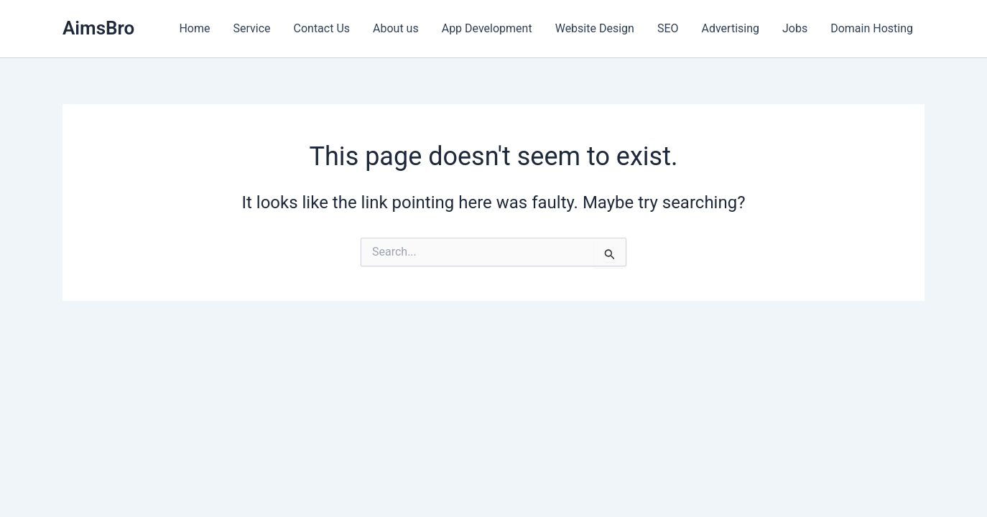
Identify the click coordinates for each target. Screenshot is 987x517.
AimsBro (98, 28)
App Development (487, 28)
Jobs (794, 28)
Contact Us (322, 28)
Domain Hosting (871, 28)
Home (194, 28)
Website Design (594, 28)
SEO (668, 28)
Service (251, 28)
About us (396, 28)
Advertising (731, 28)
